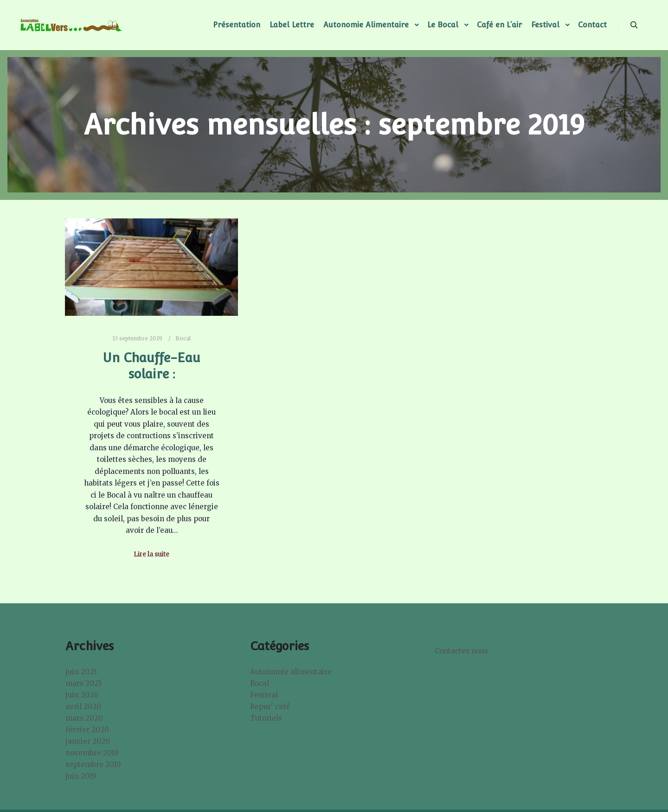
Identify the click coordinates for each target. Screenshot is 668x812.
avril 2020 (83, 706)
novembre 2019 (92, 752)
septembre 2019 (93, 764)
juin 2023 (81, 671)
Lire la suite (151, 554)
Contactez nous (461, 650)
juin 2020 (81, 695)
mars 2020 (84, 718)
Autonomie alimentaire (291, 671)
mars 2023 (83, 683)
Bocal (183, 338)
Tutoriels (266, 718)
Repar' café (270, 706)
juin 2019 (80, 776)
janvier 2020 (87, 741)
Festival (264, 695)
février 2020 (87, 729)
